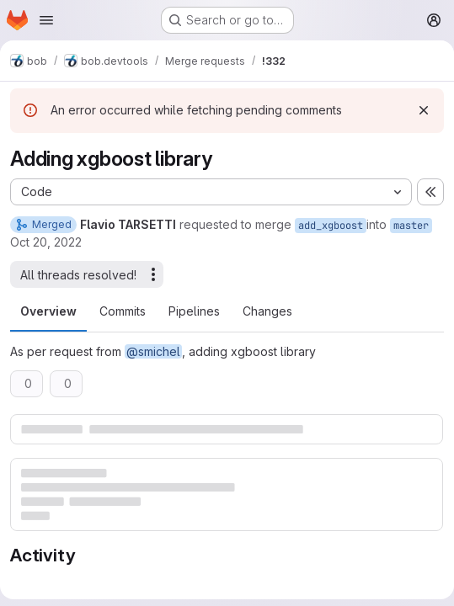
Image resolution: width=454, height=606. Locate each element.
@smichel (153, 351)
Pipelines (194, 311)
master (411, 225)
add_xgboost (330, 225)
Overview (48, 311)
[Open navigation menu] (46, 20)
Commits (122, 311)
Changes (267, 311)
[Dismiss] (424, 110)
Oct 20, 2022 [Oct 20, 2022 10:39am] (46, 242)
